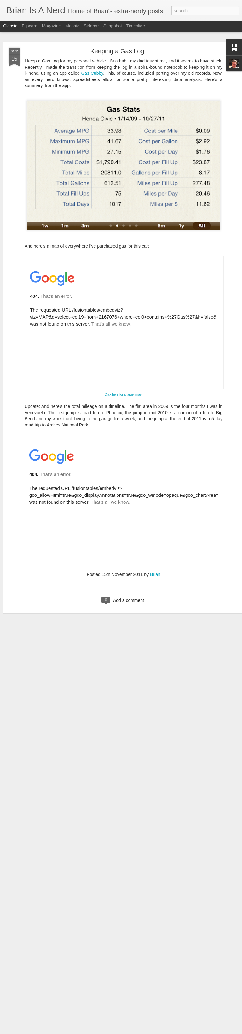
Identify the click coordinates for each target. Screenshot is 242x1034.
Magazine (51, 25)
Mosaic (72, 25)
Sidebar (91, 25)
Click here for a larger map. (124, 371)
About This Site (114, 958)
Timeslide (135, 25)
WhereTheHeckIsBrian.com (83, 967)
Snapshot (112, 25)
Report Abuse (159, 1030)
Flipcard (29, 25)
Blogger (141, 1030)
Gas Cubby (92, 49)
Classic (10, 25)
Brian (155, 551)
